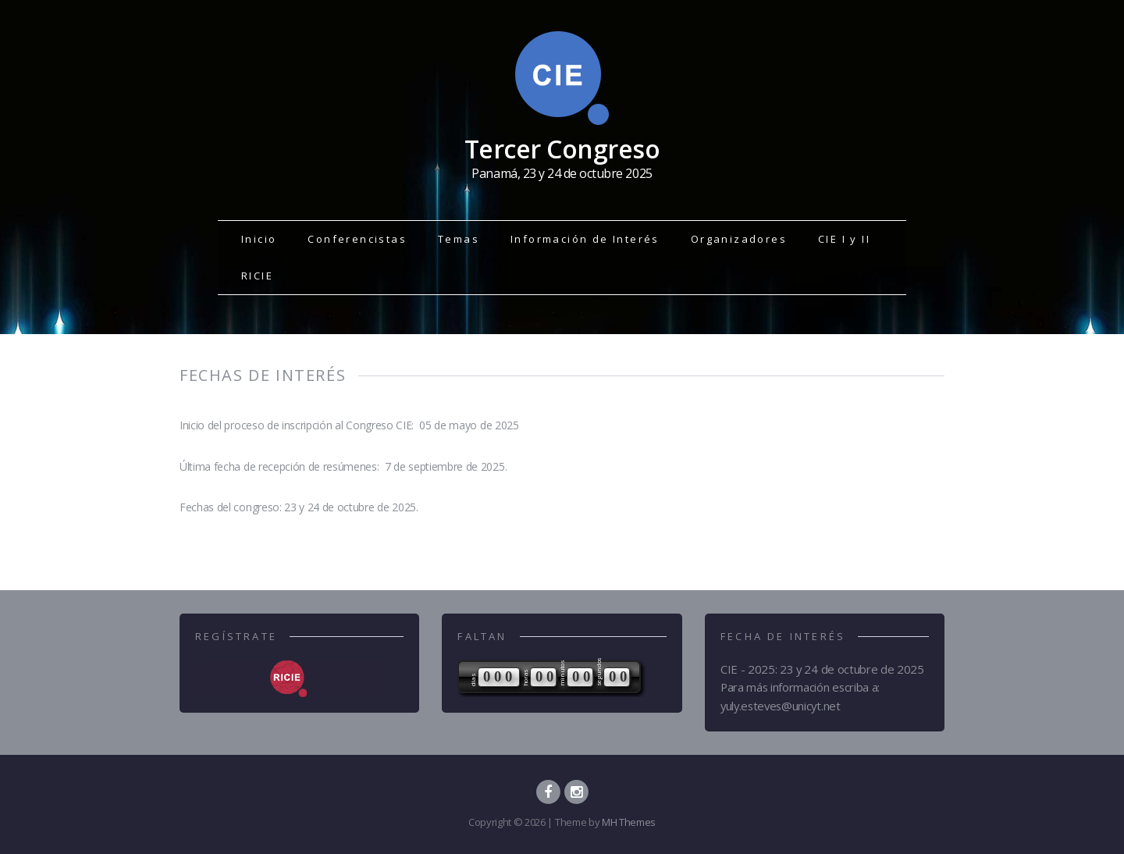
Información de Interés (585, 239)
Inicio (258, 239)
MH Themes (629, 822)
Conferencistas (357, 239)
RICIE (257, 276)
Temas (458, 239)
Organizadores (739, 239)
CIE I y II (844, 239)
